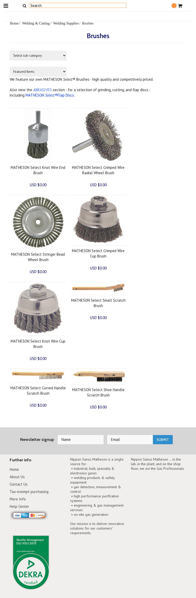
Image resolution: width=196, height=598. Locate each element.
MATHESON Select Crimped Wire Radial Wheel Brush (98, 170)
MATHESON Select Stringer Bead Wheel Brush (38, 257)
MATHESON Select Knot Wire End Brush (38, 170)
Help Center (19, 506)
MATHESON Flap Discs (50, 95)
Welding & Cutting (36, 23)
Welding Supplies (66, 23)
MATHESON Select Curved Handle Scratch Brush (38, 390)
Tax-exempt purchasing (29, 491)
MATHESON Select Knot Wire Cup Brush (38, 344)
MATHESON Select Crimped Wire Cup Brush (98, 253)
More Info (18, 499)
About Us (17, 476)
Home (14, 23)
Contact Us (19, 484)
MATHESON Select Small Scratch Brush (98, 303)
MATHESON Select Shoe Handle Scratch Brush (98, 392)
